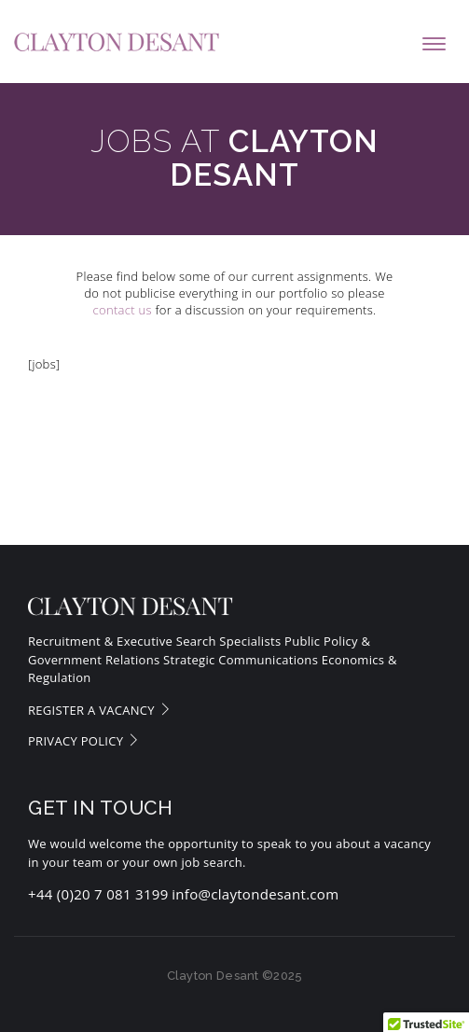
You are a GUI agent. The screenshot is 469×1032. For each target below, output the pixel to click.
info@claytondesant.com (255, 894)
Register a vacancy (100, 710)
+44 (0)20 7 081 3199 (98, 894)
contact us (122, 309)
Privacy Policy (84, 740)
